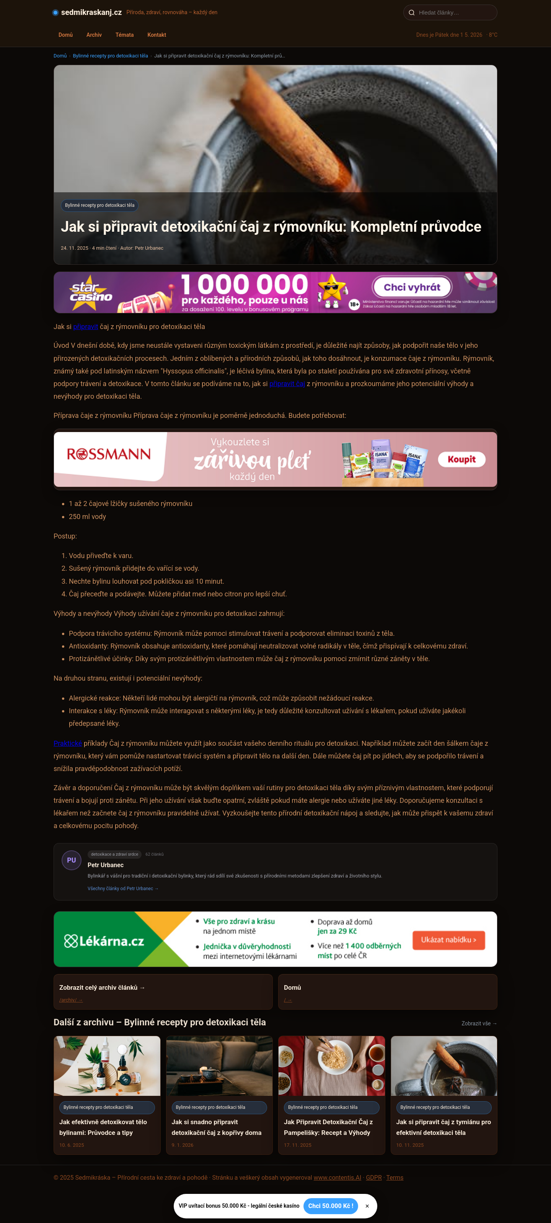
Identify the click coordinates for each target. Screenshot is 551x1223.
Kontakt (156, 35)
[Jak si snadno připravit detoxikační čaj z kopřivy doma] (219, 1095)
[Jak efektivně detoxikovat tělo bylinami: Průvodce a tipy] (107, 1095)
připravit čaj (287, 384)
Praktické (68, 743)
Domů (66, 35)
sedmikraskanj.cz (91, 12)
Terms (395, 1177)
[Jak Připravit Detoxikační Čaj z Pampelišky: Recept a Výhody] (332, 1095)
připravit (85, 327)
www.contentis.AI (338, 1177)
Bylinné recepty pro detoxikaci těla (110, 56)
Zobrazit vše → (479, 1023)
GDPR (373, 1177)
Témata (125, 35)
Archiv (94, 35)
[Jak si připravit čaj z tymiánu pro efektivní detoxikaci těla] (444, 1095)
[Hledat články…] (455, 12)
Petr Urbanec (106, 865)
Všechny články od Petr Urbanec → (123, 888)
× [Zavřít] (367, 1206)
